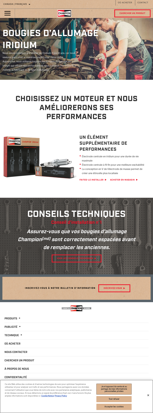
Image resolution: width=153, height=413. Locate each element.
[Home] (64, 13)
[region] (76, 396)
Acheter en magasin (122, 180)
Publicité (13, 327)
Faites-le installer (91, 180)
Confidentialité (15, 377)
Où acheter (125, 2)
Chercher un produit (132, 13)
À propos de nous (16, 369)
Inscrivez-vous (113, 288)
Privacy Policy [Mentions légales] (61, 396)
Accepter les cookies (114, 407)
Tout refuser (114, 399)
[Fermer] (148, 395)
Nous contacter (15, 352)
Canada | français (15, 4)
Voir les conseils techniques (75, 258)
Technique (13, 335)
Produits (12, 318)
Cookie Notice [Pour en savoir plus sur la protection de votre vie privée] (47, 396)
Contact (142, 2)
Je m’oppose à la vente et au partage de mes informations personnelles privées (114, 389)
